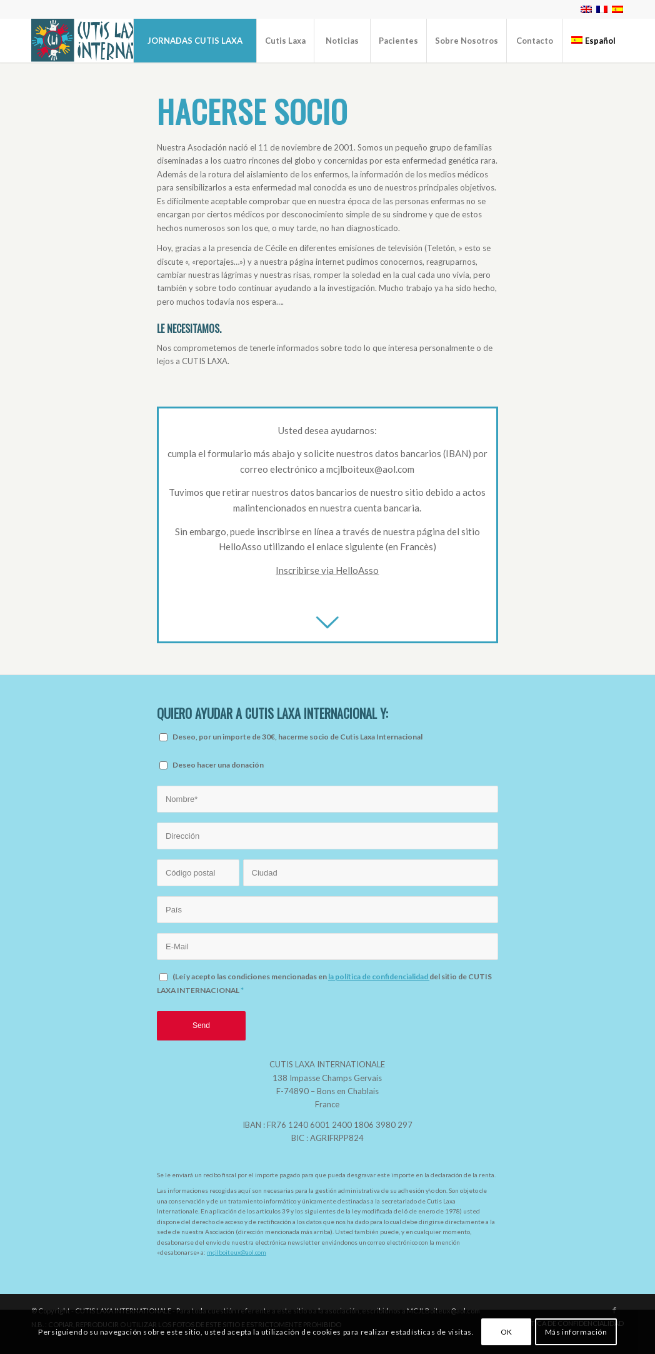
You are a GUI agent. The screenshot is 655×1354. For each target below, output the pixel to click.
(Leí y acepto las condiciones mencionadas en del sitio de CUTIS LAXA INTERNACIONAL (324, 983)
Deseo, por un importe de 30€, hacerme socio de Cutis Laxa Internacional (297, 736)
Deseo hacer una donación (218, 764)
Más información (576, 1332)
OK (506, 1332)
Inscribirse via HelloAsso (327, 570)
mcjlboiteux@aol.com (236, 1252)
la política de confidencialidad (378, 976)
